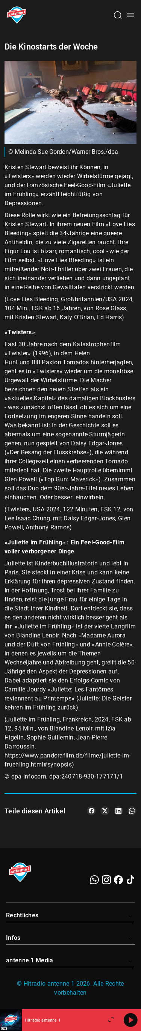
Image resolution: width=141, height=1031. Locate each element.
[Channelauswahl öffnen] (117, 15)
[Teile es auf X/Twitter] (104, 810)
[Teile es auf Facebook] (91, 810)
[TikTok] (130, 879)
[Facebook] (118, 879)
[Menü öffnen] (130, 15)
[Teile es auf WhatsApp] (131, 810)
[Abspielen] (130, 1020)
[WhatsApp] (94, 879)
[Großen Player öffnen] (111, 1020)
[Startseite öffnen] (17, 15)
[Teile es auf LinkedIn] (118, 810)
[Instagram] (106, 879)
